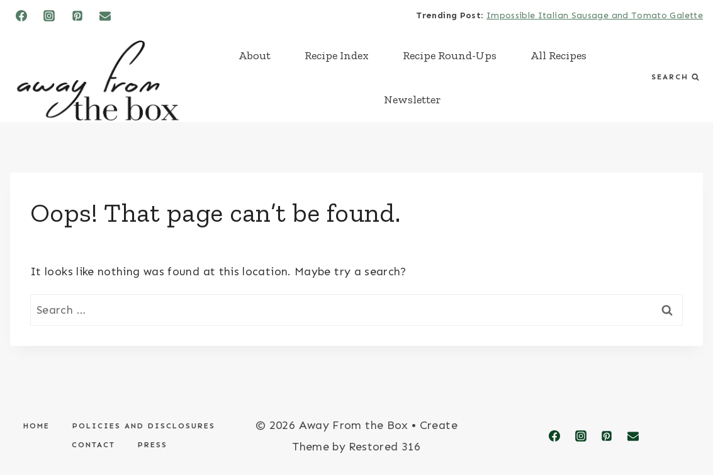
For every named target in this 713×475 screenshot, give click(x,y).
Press (152, 444)
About (255, 55)
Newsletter (412, 99)
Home (36, 425)
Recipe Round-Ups (450, 55)
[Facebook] (21, 15)
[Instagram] (49, 15)
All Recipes (559, 55)
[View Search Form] (675, 77)
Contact (93, 444)
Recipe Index (337, 55)
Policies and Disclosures (143, 425)
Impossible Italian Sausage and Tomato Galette (594, 15)
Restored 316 (384, 447)
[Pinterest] (77, 15)
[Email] (105, 15)
